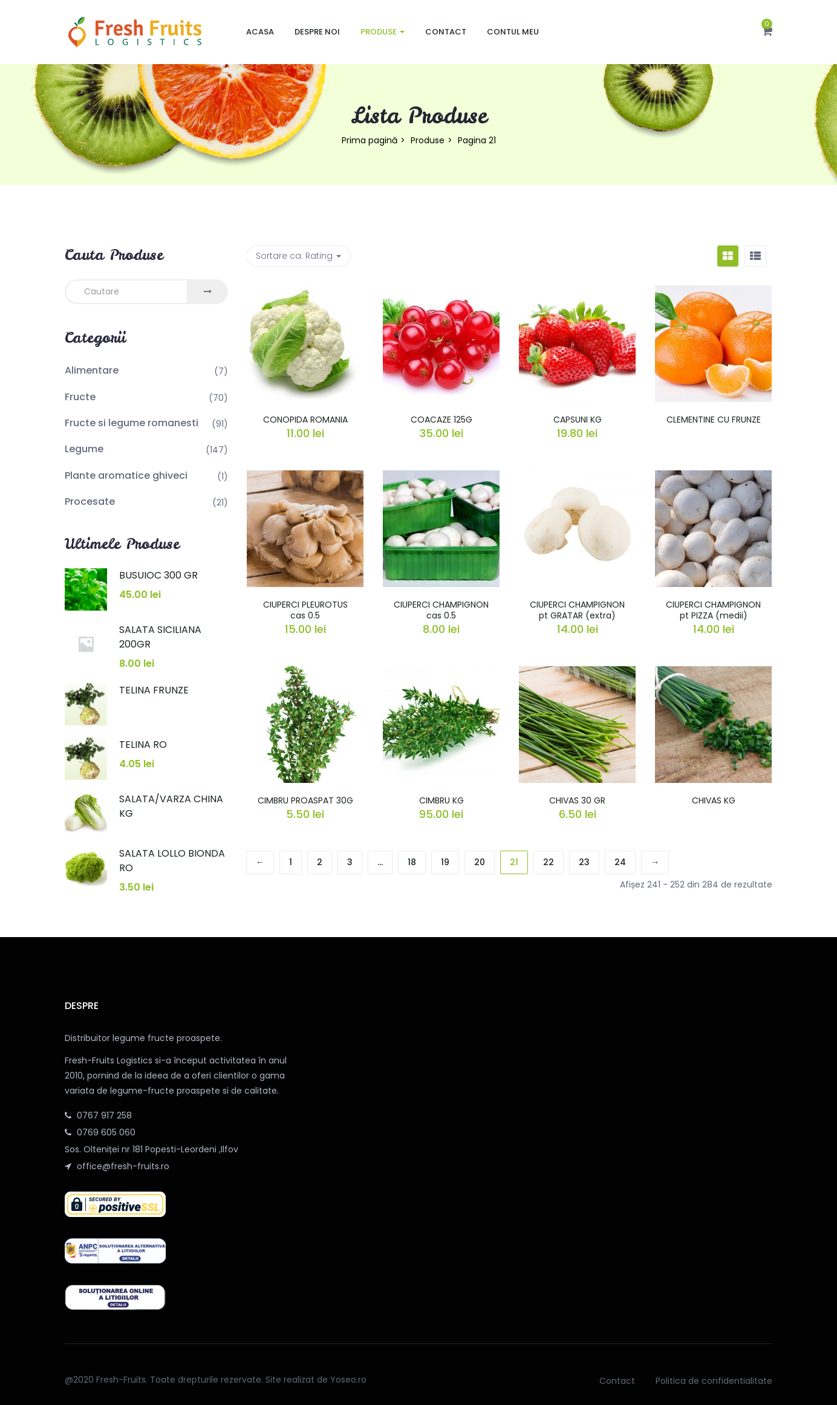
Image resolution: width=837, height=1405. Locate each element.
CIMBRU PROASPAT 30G (305, 800)
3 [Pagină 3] (350, 862)
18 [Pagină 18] (412, 862)
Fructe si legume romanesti (131, 423)
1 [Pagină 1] (290, 862)
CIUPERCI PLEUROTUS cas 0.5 (305, 610)
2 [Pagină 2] (319, 862)
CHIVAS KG (713, 800)
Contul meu (513, 31)
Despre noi (317, 31)
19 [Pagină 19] (445, 862)
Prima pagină (369, 140)
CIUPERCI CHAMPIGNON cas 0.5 (441, 610)
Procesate (90, 501)
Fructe (80, 397)
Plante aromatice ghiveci (126, 475)
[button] (767, 32)
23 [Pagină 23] (584, 862)
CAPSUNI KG (577, 420)
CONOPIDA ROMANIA (305, 420)
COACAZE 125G (441, 420)
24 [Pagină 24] (620, 862)
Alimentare (92, 370)
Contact (445, 31)
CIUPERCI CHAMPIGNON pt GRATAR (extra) (577, 610)
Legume (84, 449)
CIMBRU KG (441, 800)
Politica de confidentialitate (714, 1381)
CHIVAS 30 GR (577, 800)
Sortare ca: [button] (298, 256)
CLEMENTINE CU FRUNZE (713, 420)
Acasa (260, 31)
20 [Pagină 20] (479, 862)
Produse (382, 31)
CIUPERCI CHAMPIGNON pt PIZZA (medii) (713, 610)
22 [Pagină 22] (548, 862)
